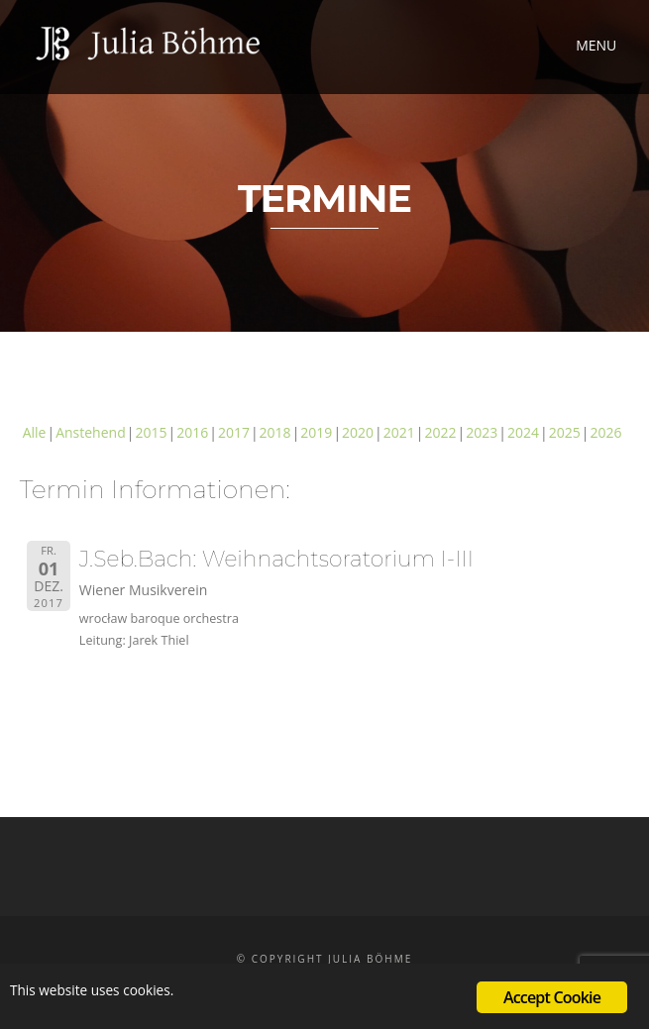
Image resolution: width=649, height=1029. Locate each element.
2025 (565, 432)
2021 (399, 432)
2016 (192, 432)
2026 (605, 432)
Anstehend (90, 432)
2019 (316, 432)
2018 (275, 432)
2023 (481, 432)
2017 (234, 432)
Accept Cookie (551, 997)
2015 (150, 432)
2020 (358, 432)
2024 (523, 432)
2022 (441, 432)
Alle (35, 432)
